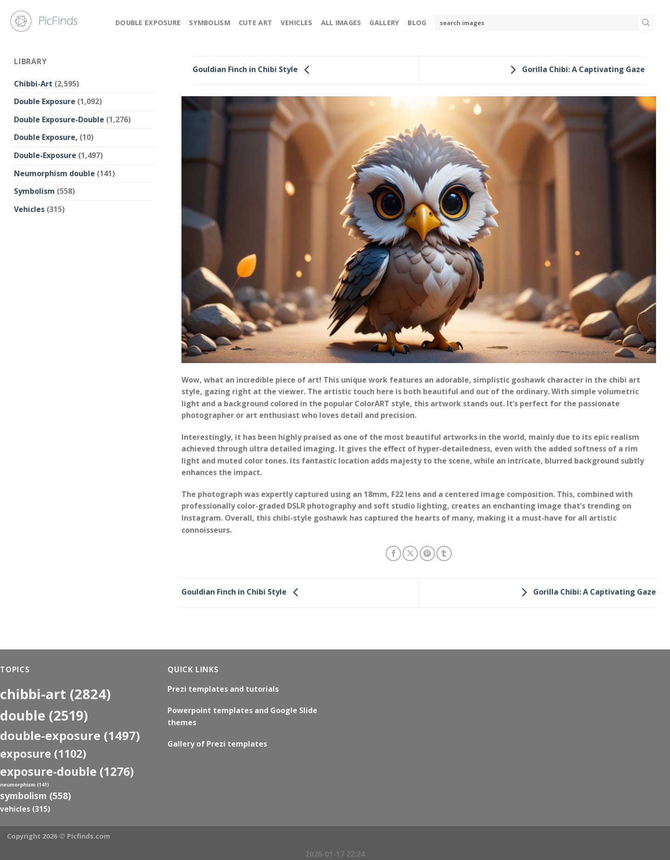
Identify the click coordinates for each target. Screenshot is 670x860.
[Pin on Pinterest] (427, 553)
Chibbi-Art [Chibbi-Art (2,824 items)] (55, 694)
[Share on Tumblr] (444, 553)
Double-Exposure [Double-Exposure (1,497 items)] (70, 735)
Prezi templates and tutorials (223, 689)
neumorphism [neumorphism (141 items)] (24, 784)
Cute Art (255, 22)
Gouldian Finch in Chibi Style (254, 70)
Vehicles (296, 22)
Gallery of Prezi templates (217, 744)
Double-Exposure (45, 155)
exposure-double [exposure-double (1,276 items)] (67, 771)
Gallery (384, 22)
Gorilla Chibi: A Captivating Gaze (575, 70)
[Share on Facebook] (393, 553)
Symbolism (209, 22)
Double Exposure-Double (59, 119)
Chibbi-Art (33, 84)
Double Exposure (148, 22)
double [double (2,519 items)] (44, 715)
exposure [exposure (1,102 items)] (43, 753)
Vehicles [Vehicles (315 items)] (25, 809)
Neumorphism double (54, 173)
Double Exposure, (46, 137)
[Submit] (646, 23)
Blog (417, 22)
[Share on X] (410, 553)
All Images (341, 22)
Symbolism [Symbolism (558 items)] (35, 795)
